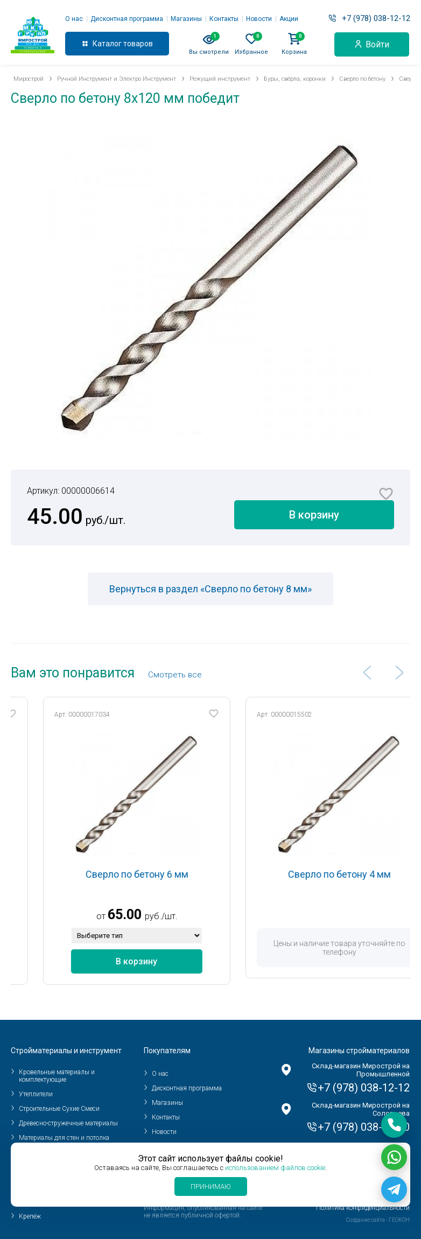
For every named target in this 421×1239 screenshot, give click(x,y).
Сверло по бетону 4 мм (365, 874)
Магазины (186, 19)
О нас (74, 19)
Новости (259, 19)
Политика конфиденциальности (363, 1208)
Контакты (223, 19)
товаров (138, 43)
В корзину (314, 514)
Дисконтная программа (126, 19)
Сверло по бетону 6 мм (162, 874)
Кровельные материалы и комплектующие (57, 1075)
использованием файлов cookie (275, 1168)
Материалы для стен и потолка (64, 1138)
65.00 (150, 914)
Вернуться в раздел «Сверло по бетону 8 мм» (210, 588)
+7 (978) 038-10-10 (364, 1127)
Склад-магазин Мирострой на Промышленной (361, 1070)
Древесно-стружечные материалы (68, 1123)
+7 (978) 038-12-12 (376, 18)
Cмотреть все (175, 675)
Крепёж (30, 1216)
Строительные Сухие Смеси (59, 1108)
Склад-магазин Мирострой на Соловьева (361, 1109)
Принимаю (211, 1186)
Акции (288, 19)
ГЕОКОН (399, 1220)
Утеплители (36, 1094)
